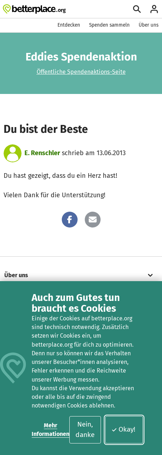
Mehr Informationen (50, 429)
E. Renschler (42, 153)
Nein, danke (84, 429)
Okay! (123, 429)
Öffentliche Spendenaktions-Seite (81, 71)
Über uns (148, 25)
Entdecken (68, 25)
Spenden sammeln (109, 25)
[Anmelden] (154, 9)
